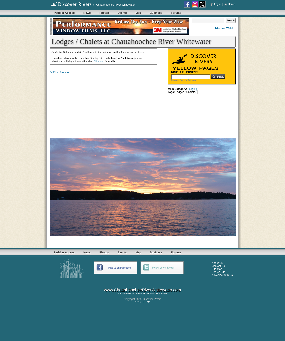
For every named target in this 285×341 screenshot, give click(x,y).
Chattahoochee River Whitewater (115, 4)
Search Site (218, 271)
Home (229, 4)
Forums (176, 12)
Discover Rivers (152, 299)
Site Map (217, 268)
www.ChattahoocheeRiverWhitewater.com (142, 290)
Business (156, 12)
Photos (104, 12)
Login (216, 4)
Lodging (192, 88)
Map (138, 12)
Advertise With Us (225, 28)
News (87, 12)
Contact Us (218, 265)
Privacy (138, 302)
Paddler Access (64, 12)
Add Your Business (59, 72)
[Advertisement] (81, 103)
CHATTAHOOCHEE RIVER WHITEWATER (140, 293)
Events (122, 12)
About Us (217, 262)
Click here (99, 61)
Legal (148, 302)
